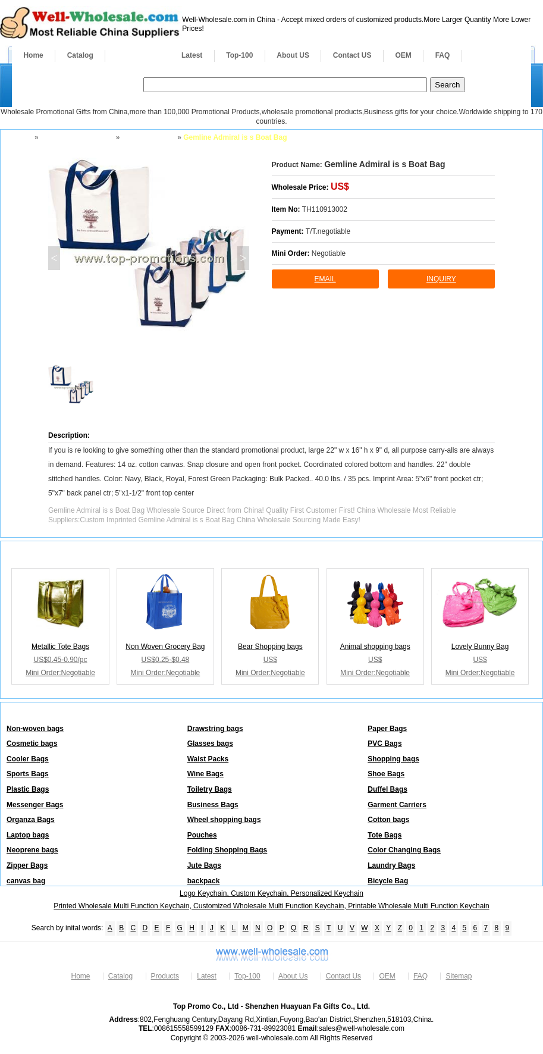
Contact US (352, 55)
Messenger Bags (35, 805)
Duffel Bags (387, 789)
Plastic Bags (28, 789)
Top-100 (239, 55)
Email (325, 279)
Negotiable (329, 253)
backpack (203, 881)
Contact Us (343, 976)
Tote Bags (384, 835)
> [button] (243, 258)
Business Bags (212, 805)
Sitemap (458, 976)
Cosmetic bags (32, 743)
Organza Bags (31, 819)
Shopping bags (148, 137)
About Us (292, 976)
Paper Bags (387, 728)
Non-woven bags (35, 728)
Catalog (80, 55)
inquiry (441, 279)
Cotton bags (388, 819)
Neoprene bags (32, 850)
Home (33, 55)
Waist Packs (208, 759)
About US (293, 55)
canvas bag (26, 881)
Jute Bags (204, 865)
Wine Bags (205, 774)
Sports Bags (28, 774)
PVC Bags (384, 743)
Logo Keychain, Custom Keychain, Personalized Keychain (271, 893)
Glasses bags (210, 743)
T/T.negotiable (328, 231)
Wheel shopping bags (224, 819)
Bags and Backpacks (76, 137)
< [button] (54, 258)
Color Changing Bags (404, 850)
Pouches (202, 835)
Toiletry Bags (209, 789)
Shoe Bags (386, 774)
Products (137, 55)
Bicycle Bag (388, 881)
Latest (191, 55)
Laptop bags (28, 835)
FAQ (442, 55)
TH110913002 (324, 209)
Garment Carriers (397, 805)
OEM (403, 55)
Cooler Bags (28, 759)
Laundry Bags (391, 865)
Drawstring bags (215, 728)
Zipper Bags (27, 865)
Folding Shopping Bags (227, 850)
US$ (340, 186)
